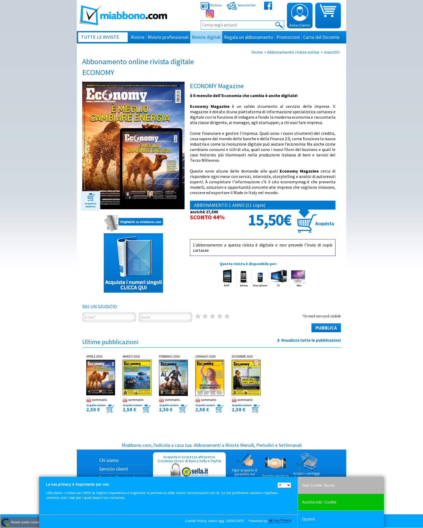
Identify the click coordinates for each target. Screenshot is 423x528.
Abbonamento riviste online (293, 52)
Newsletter (241, 5)
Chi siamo (109, 460)
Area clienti (299, 16)
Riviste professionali (168, 37)
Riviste (137, 37)
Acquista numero (90, 205)
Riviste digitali (206, 37)
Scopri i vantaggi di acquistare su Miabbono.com (306, 468)
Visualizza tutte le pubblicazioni (311, 340)
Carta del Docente (321, 37)
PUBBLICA (326, 328)
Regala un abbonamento (248, 37)
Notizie (211, 5)
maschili (331, 52)
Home (257, 52)
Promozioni (288, 37)
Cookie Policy (195, 521)
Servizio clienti (113, 469)
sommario (96, 399)
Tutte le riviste (100, 37)
